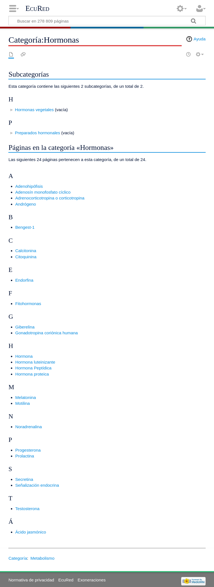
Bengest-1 (25, 227)
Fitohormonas (28, 303)
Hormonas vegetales (34, 109)
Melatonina (25, 397)
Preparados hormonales (37, 132)
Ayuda (200, 38)
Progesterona (28, 450)
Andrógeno (25, 204)
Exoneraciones (92, 580)
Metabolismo (42, 558)
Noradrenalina (28, 426)
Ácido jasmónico (30, 532)
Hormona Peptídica (33, 368)
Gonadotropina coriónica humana (46, 332)
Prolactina (24, 456)
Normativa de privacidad (31, 580)
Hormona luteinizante (35, 362)
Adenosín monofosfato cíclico (42, 192)
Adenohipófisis (29, 186)
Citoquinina (26, 256)
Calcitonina (25, 250)
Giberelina (25, 327)
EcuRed (37, 8)
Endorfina (24, 280)
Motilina (22, 403)
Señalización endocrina (37, 485)
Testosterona (27, 508)
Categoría (17, 558)
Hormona (24, 356)
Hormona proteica (32, 374)
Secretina (24, 479)
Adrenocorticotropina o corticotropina (49, 198)
